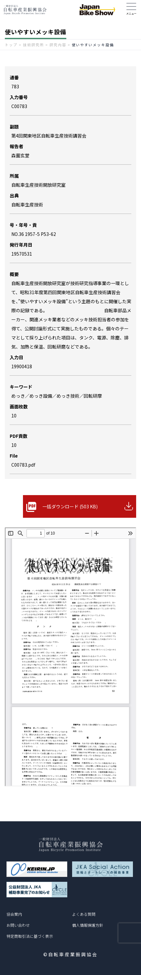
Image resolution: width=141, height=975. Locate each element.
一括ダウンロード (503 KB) (70, 506)
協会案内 (14, 914)
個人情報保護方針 (87, 925)
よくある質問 (83, 914)
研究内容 (57, 44)
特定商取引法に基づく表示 (29, 936)
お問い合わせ (18, 925)
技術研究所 (33, 44)
